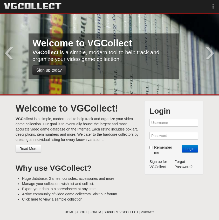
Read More (28, 149)
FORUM (95, 212)
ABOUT (82, 212)
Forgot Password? (184, 164)
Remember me (160, 150)
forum (111, 194)
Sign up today (49, 70)
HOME (69, 212)
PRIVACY (147, 212)
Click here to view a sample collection (52, 199)
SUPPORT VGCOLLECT (121, 212)
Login (190, 149)
